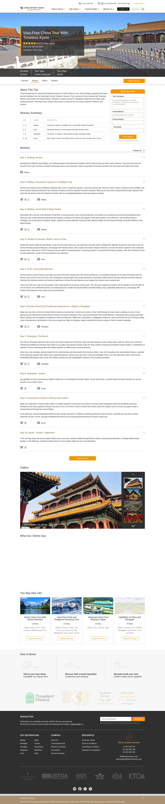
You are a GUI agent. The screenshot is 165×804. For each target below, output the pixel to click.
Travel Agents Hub (58, 743)
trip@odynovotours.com (129, 756)
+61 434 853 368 (128, 749)
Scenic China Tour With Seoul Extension (35, 618)
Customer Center (88, 740)
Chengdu (23, 747)
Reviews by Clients (58, 747)
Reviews (54, 80)
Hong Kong (38, 747)
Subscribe (138, 719)
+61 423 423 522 (128, 752)
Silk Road (38, 750)
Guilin (36, 740)
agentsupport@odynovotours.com (129, 759)
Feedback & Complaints (91, 750)
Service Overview (57, 753)
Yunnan (37, 743)
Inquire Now (82, 458)
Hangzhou (24, 750)
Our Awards (55, 750)
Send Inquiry (127, 137)
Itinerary (35, 80)
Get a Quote (134, 81)
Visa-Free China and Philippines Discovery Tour (66, 618)
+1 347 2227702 (129, 747)
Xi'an (22, 753)
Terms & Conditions (89, 743)
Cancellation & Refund (90, 747)
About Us (54, 740)
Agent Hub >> (140, 3)
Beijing (22, 740)
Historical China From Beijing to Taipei (98, 618)
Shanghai (23, 743)
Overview (24, 80)
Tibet (36, 753)
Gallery (44, 80)
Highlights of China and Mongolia (130, 618)
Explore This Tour (35, 638)
